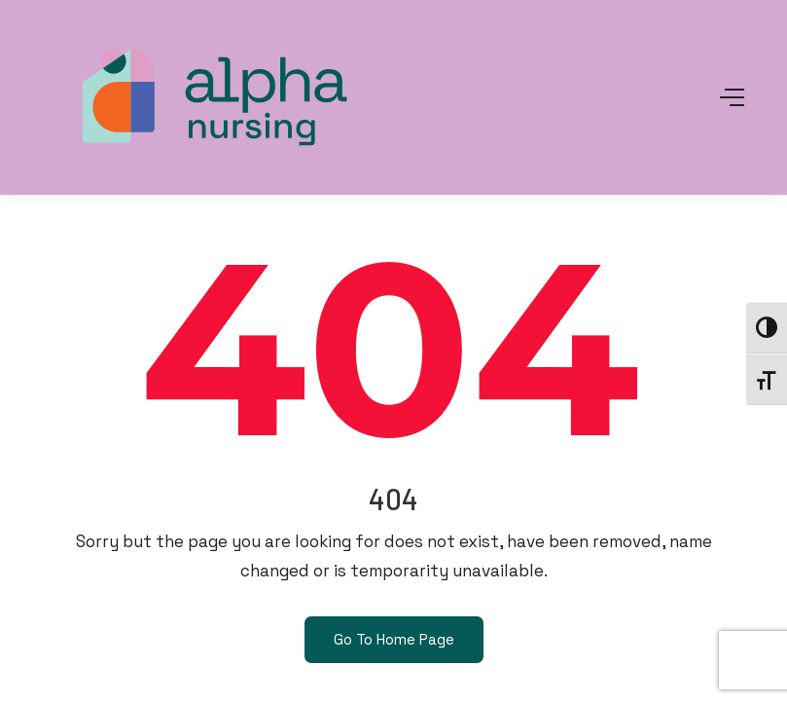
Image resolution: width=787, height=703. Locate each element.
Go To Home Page (394, 639)
